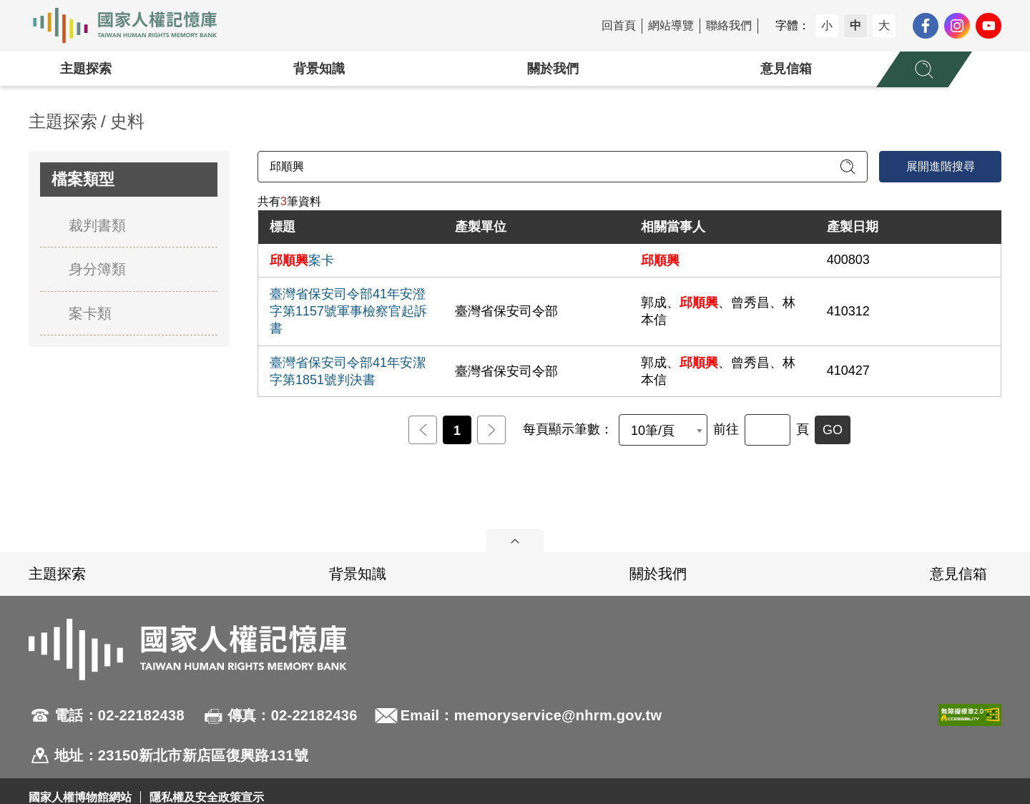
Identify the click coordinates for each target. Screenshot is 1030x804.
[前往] (767, 430)
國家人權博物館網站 (80, 797)
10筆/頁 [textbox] (653, 430)
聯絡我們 (729, 25)
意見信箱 (786, 69)
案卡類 (90, 313)
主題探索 (86, 69)
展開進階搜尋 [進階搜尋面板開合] (940, 166)
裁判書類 (97, 225)
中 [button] (855, 25)
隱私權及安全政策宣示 (206, 797)
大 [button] (884, 25)
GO (833, 430)
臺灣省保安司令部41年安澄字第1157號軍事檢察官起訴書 (348, 311)
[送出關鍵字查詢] (847, 166)
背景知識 (319, 69)
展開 (515, 540)
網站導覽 (671, 25)
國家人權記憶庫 (133, 26)
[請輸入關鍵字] (563, 166)
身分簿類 (97, 269)
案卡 (302, 260)
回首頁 (619, 25)
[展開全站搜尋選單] (924, 69)
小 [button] (827, 25)
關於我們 (553, 69)
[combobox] (663, 430)
